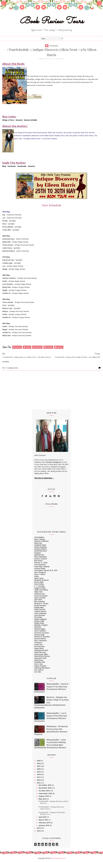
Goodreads (21, 166)
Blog (4, 166)
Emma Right (39, 582)
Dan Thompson (40, 572)
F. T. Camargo (39, 586)
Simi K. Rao (38, 664)
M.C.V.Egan (38, 617)
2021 (39, 766)
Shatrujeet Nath (40, 658)
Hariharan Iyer (39, 594)
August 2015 (44, 796)
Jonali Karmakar (40, 605)
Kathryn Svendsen (9, 278)
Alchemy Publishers (41, 541)
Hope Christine (39, 598)
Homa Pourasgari (40, 596)
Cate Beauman (40, 564)
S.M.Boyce (38, 642)
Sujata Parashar (40, 666)
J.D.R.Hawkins (39, 537)
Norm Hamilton (40, 631)
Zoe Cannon (39, 670)
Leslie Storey (7, 248)
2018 (39, 774)
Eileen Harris (39, 578)
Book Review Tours (51, 21)
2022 (39, 763)
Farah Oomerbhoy (41, 590)
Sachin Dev (38, 644)
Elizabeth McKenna (41, 580)
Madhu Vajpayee (40, 619)
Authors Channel (40, 559)
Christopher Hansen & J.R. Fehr (45, 570)
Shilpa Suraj (38, 660)
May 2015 (43, 799)
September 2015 (46, 793)
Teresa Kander (7, 302)
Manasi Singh (39, 621)
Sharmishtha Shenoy (42, 656)
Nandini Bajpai (39, 629)
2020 (39, 769)
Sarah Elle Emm (40, 652)
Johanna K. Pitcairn (41, 603)
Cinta (4, 305)
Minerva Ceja (7, 308)
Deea (4, 224)
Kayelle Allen (39, 607)
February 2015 (45, 822)
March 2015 (43, 820)
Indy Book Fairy (8, 260)
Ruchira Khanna (40, 638)
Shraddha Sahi (39, 662)
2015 (39, 783)
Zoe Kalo (37, 672)
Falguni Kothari (40, 588)
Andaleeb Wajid (40, 545)
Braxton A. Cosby (40, 562)
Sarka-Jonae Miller (41, 654)
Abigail (4, 269)
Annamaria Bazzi (40, 551)
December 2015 (45, 785)
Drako (36, 576)
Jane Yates (38, 599)
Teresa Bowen (7, 245)
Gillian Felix (38, 592)
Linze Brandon (39, 615)
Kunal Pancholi (39, 609)
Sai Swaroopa (39, 646)
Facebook (12, 166)
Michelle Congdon (41, 625)
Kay (3, 215)
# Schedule (54, 46)
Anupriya (37, 553)
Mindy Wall (6, 242)
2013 (39, 831)
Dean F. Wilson (39, 574)
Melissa (5, 311)
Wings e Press (8, 120)
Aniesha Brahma (8, 251)
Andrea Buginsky (40, 547)
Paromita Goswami (41, 633)
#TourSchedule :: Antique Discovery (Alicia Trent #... (51, 808)
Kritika (4, 281)
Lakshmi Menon (40, 611)
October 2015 (44, 791)
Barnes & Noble (30, 120)
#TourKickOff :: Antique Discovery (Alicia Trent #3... (53, 802)
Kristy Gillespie (7, 227)
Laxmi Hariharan (40, 613)
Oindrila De (6, 293)
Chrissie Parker (39, 568)
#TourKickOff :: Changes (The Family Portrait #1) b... (51, 813)
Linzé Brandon (7, 284)
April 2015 (43, 817)
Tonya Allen (6, 230)
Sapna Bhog (38, 648)
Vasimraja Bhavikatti (42, 668)
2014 (39, 828)
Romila (5, 221)
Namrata (37, 627)
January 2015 (44, 825)
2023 (39, 760)
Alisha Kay (38, 543)
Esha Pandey (39, 584)
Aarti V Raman (39, 539)
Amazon (19, 120)
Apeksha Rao (39, 555)
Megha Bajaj (39, 623)
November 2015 (45, 788)
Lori (3, 218)
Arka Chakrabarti (40, 557)
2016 (39, 780)
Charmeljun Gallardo (42, 566)
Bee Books (38, 560)
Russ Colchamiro (40, 640)
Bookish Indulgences (54, 462)
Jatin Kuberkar (39, 601)
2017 (39, 777)
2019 (39, 772)
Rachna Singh (39, 635)
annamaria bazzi (8, 239)
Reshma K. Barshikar (42, 637)
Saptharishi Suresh (41, 650)
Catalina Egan (7, 263)
